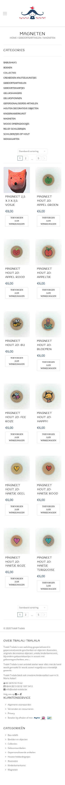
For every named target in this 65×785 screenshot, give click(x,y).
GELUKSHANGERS (12, 93)
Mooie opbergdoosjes (16, 123)
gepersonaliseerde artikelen (20, 103)
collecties (9, 72)
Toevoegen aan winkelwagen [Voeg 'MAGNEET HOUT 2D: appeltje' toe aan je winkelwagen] (48, 293)
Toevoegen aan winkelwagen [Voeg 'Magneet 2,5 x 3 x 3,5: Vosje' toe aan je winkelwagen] (16, 220)
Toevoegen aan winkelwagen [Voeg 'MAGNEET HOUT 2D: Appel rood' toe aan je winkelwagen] (16, 293)
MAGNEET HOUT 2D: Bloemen (44, 345)
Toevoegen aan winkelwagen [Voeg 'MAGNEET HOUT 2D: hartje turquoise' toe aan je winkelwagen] (48, 585)
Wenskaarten (11, 139)
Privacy (11, 713)
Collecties (12, 743)
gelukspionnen (12, 98)
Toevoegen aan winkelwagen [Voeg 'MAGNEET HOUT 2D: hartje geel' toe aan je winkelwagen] (16, 509)
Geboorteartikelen (16, 748)
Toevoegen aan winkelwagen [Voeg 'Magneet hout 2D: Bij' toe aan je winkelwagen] (16, 361)
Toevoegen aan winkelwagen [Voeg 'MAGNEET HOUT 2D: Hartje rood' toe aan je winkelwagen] (48, 509)
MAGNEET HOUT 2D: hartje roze (15, 562)
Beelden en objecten (18, 739)
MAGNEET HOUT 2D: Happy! (44, 417)
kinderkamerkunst (14, 113)
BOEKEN (7, 67)
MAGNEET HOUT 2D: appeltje (44, 273)
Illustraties (13, 761)
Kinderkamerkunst (16, 765)
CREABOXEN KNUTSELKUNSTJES (19, 77)
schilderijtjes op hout (16, 134)
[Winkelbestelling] (32, 151)
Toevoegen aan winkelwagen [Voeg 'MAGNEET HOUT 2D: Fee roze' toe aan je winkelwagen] (16, 437)
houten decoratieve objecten (20, 108)
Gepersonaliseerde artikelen (21, 752)
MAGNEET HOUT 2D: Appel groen (47, 201)
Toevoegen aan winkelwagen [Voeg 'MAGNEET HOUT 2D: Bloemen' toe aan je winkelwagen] (48, 365)
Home (13, 37)
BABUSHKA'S (10, 62)
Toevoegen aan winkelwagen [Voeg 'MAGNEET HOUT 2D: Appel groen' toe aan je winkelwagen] (48, 220)
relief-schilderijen (14, 128)
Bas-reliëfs (13, 735)
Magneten (9, 118)
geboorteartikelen (29, 37)
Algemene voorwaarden (19, 704)
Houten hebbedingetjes (19, 756)
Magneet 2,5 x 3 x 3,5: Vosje (15, 201)
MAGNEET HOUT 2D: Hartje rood (47, 489)
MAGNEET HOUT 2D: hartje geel (15, 489)
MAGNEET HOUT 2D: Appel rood (15, 273)
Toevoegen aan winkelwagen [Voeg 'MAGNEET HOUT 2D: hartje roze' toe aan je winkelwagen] (16, 581)
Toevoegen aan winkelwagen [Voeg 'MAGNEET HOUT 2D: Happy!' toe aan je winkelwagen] (48, 437)
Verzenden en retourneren (20, 708)
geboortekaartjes (14, 87)
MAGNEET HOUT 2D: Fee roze (15, 417)
